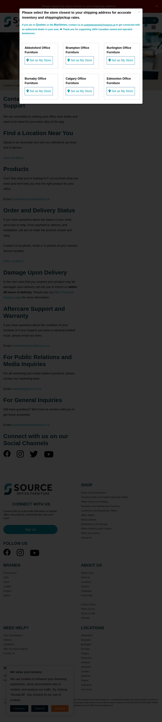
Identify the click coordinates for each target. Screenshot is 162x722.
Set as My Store (38, 60)
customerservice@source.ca (99, 24)
